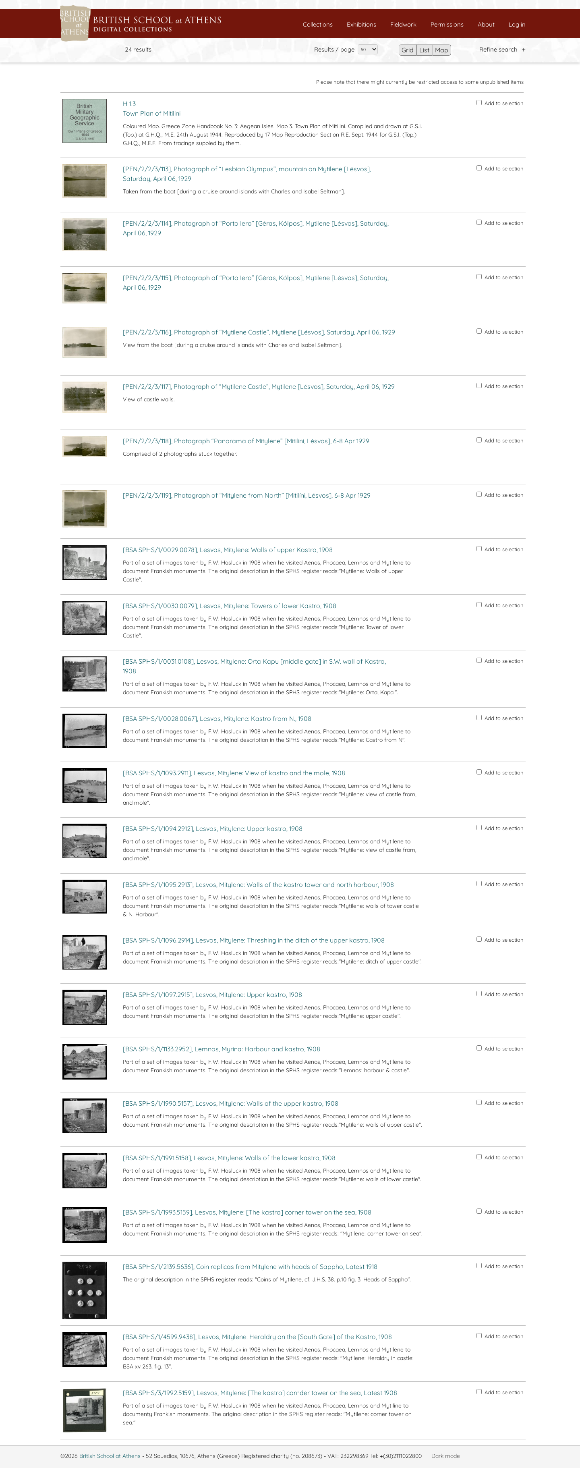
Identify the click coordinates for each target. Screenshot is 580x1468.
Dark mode (445, 1456)
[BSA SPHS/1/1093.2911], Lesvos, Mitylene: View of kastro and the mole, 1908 (234, 773)
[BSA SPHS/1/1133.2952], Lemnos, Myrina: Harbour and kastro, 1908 (221, 1049)
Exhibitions (361, 24)
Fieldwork (403, 24)
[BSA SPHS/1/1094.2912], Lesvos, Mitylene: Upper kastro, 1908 (212, 828)
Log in (517, 24)
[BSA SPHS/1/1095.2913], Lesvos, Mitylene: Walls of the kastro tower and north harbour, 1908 (258, 884)
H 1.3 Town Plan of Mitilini (151, 108)
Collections (318, 24)
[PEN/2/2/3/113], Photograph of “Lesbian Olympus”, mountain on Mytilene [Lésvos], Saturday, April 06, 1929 (247, 174)
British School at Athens (110, 1456)
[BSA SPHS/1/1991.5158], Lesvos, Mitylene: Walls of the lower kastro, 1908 (229, 1158)
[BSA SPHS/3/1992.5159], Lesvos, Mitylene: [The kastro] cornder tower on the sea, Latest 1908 (260, 1393)
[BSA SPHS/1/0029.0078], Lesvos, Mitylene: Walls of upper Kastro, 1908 (228, 550)
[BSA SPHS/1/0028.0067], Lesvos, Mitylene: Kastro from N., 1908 (217, 718)
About (486, 24)
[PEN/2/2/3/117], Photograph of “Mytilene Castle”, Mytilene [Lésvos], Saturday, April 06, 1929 (259, 386)
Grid (408, 50)
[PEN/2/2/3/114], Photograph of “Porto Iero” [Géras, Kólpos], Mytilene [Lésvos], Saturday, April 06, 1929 (256, 228)
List (424, 50)
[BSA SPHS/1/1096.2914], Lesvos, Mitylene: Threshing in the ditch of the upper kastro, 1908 (254, 940)
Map (441, 50)
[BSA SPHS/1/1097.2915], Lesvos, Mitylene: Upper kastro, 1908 (212, 994)
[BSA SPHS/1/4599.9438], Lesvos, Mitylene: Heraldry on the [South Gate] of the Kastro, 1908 (257, 1337)
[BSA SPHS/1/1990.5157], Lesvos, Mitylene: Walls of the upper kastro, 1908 (230, 1103)
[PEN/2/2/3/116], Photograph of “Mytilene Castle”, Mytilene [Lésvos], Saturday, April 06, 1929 (259, 332)
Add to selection (500, 103)
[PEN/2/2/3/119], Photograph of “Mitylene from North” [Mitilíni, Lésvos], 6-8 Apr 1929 (247, 495)
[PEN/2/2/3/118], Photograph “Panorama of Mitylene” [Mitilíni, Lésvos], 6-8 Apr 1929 (246, 441)
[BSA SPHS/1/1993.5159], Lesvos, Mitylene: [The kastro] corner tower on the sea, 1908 (247, 1212)
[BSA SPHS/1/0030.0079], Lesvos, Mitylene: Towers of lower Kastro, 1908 (229, 606)
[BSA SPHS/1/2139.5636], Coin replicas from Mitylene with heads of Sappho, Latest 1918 (250, 1266)
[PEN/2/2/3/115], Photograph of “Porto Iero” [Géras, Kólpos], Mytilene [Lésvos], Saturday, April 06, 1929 (256, 282)
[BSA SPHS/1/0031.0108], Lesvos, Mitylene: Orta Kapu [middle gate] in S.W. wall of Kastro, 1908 (254, 666)
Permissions (447, 24)
